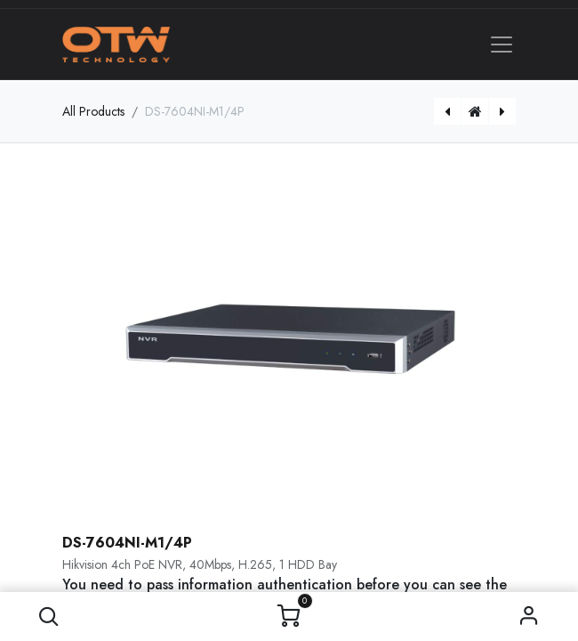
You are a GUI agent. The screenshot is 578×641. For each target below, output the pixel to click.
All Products (93, 111)
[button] (49, 616)
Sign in (530, 616)
